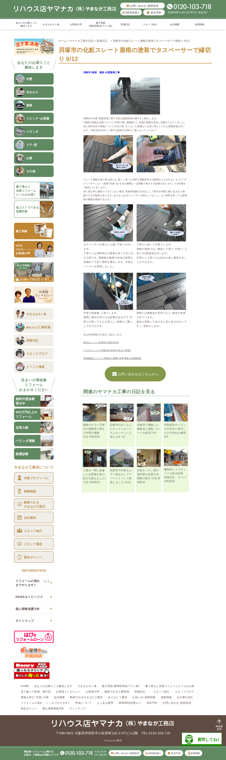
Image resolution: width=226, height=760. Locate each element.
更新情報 (166, 697)
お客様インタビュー (68, 691)
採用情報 (199, 24)
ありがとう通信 (117, 697)
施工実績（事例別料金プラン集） (101, 24)
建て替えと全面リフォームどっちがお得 (169, 686)
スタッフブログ (184, 691)
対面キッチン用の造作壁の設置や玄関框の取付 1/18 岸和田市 (148, 476)
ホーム (63, 41)
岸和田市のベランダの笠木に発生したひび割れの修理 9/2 (175, 430)
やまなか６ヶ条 (51, 24)
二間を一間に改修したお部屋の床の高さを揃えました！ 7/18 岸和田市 (96, 476)
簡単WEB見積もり (130, 703)
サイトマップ (25, 620)
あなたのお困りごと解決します (26, 24)
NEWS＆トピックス (29, 596)
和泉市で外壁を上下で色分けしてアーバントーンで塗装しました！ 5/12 (121, 476)
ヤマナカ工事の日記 (81, 41)
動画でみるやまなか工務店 (86, 697)
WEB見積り (131, 12)
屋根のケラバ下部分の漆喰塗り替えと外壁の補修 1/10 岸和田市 (94, 430)
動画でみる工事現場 (117, 691)
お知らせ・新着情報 (143, 697)
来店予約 (153, 12)
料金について (83, 703)
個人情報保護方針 (28, 608)
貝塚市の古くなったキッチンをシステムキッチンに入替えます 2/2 (121, 430)
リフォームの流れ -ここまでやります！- (33, 582)
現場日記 (126, 24)
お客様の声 (76, 24)
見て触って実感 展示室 (36, 691)
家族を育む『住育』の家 (35, 697)
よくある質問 (105, 703)
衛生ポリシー (29, 708)
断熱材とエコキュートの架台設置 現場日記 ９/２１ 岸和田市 (176, 475)
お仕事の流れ (185, 697)
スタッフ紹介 (150, 24)
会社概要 (175, 24)
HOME (25, 686)
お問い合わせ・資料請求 (143, 6)
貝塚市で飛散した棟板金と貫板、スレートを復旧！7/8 (148, 428)
